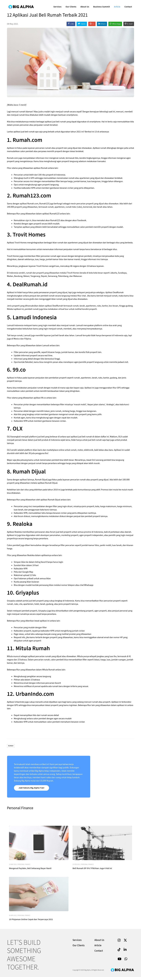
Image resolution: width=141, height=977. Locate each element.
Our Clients (69, 4)
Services (56, 4)
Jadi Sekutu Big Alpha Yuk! (31, 788)
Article (116, 4)
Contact (127, 4)
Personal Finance (24, 884)
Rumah (10, 746)
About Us (83, 4)
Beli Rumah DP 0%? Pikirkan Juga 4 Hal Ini (92, 887)
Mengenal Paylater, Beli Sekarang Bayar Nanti (30, 887)
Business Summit (100, 4)
